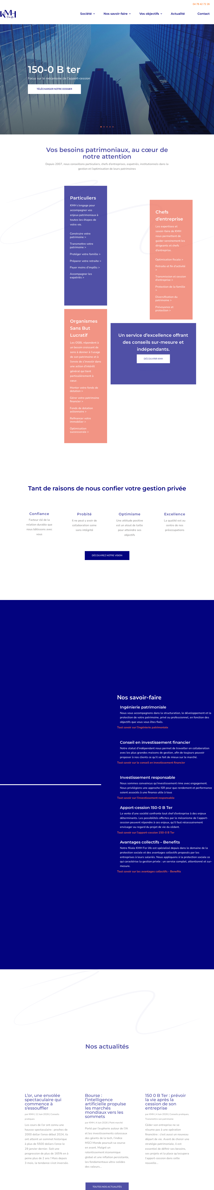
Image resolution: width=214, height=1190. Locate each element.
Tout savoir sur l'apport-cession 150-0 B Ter (145, 846)
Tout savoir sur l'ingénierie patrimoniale (142, 741)
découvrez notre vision (107, 568)
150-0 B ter (54, 70)
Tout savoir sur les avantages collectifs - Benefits (149, 885)
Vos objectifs (149, 13)
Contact (203, 13)
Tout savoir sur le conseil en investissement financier (151, 776)
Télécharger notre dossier (54, 89)
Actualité (178, 13)
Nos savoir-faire (116, 13)
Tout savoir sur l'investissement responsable (146, 811)
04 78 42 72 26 (201, 4)
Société (86, 13)
